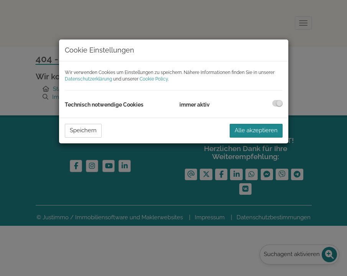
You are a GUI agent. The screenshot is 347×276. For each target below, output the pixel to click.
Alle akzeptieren (256, 130)
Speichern (83, 130)
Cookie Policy (154, 79)
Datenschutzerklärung (88, 79)
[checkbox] (277, 103)
